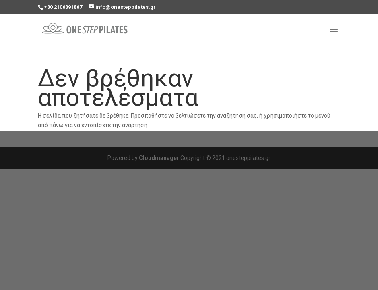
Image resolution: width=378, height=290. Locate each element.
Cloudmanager (159, 158)
